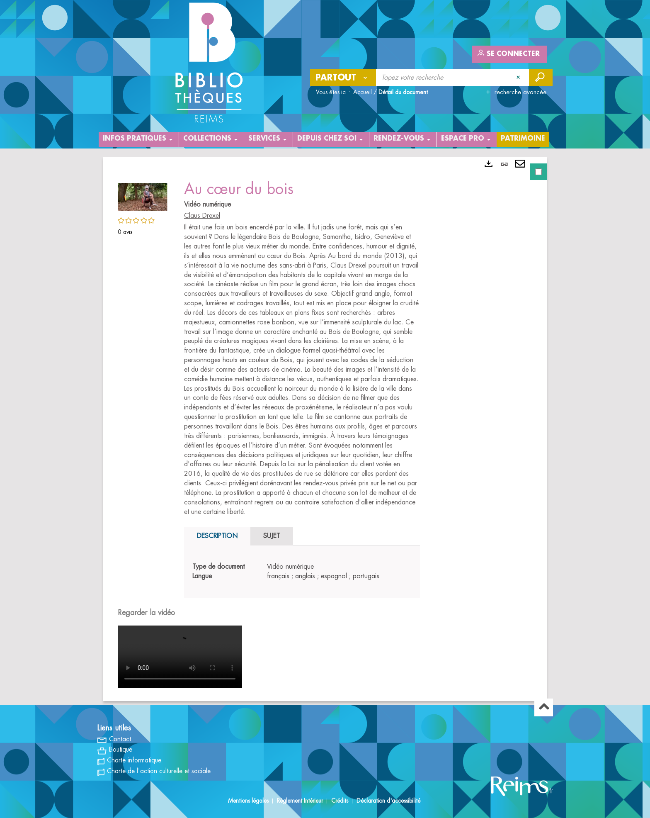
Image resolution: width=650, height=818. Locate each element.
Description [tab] (217, 536)
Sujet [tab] (271, 536)
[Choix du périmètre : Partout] (343, 77)
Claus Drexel (202, 215)
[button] (142, 195)
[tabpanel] (325, 429)
